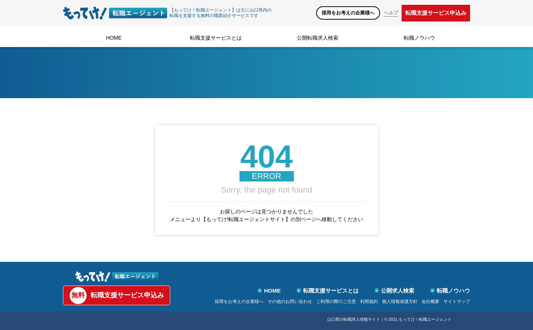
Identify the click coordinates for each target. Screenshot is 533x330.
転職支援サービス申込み (435, 13)
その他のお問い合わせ (290, 301)
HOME (114, 38)
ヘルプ (391, 13)
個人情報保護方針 (400, 301)
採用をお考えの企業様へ (348, 13)
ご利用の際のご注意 (336, 301)
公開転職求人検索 (317, 38)
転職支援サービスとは (216, 38)
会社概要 (430, 301)
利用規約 (369, 301)
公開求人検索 (395, 290)
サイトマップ (456, 301)
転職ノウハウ (419, 38)
